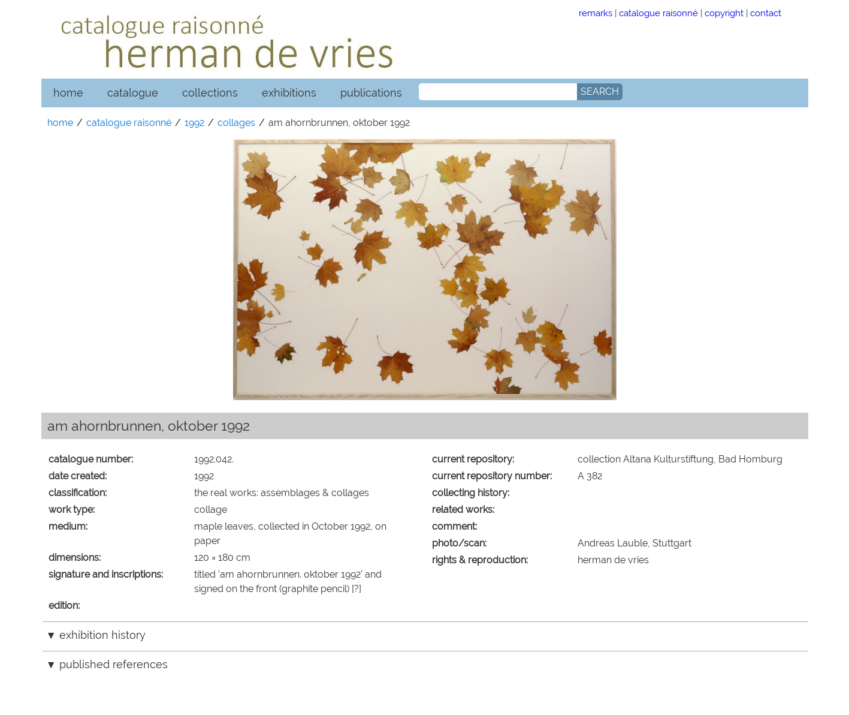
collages (236, 122)
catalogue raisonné (658, 13)
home (68, 92)
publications (371, 92)
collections (210, 92)
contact (765, 13)
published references (113, 664)
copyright (724, 13)
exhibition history (102, 635)
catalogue (132, 92)
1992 (194, 122)
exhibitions (289, 92)
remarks (595, 13)
